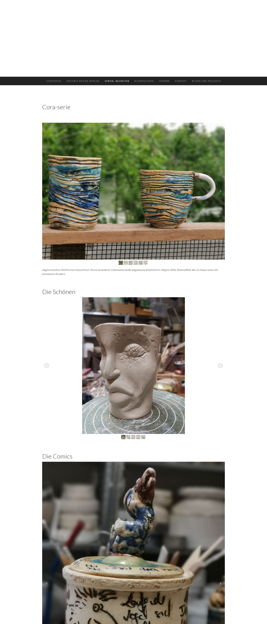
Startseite (53, 80)
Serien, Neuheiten (117, 80)
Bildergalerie (144, 80)
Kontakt (181, 80)
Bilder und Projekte (206, 80)
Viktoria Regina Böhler (83, 80)
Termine (164, 80)
